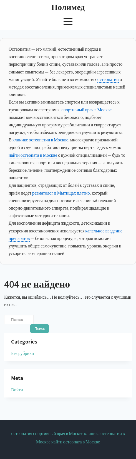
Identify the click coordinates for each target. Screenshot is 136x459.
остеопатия (21, 433)
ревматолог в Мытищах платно (61, 193)
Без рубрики (22, 353)
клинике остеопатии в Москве (40, 140)
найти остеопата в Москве (33, 155)
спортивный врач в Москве (86, 110)
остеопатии (108, 79)
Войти (17, 390)
